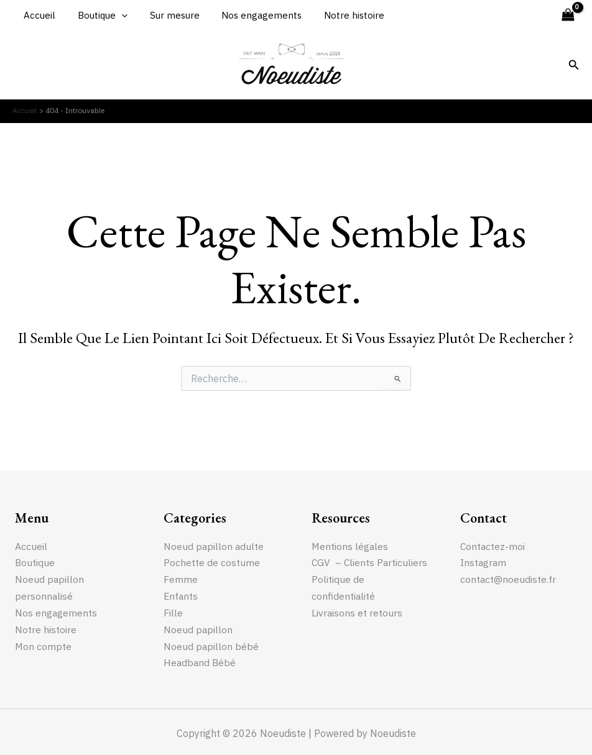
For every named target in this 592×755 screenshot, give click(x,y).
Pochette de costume (212, 562)
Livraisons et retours (357, 627)
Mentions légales (350, 545)
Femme (181, 578)
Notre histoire (338, 15)
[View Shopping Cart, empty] (568, 15)
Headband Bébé (201, 660)
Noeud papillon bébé (211, 644)
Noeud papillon (198, 627)
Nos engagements (249, 15)
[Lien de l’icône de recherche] (574, 65)
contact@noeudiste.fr (508, 578)
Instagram (483, 562)
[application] (116, 15)
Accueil (37, 15)
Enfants (181, 595)
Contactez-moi (493, 545)
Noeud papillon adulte (214, 545)
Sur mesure (165, 15)
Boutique (97, 15)
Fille (173, 611)
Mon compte (43, 644)
